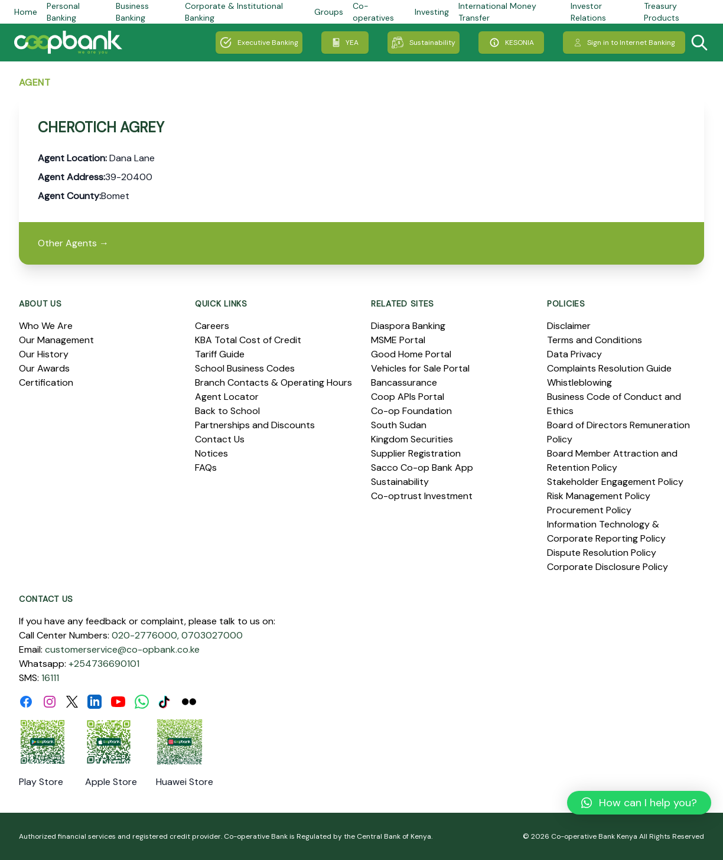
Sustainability (423, 42)
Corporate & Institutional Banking (234, 12)
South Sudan (398, 425)
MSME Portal (398, 340)
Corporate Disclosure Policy (607, 567)
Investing (432, 11)
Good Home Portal (411, 354)
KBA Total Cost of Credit (248, 340)
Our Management (56, 340)
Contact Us (220, 439)
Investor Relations (588, 12)
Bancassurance (404, 382)
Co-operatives (373, 12)
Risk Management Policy (598, 496)
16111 (50, 678)
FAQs (206, 467)
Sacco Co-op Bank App (422, 467)
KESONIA (511, 42)
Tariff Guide (220, 354)
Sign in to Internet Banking (624, 42)
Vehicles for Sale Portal (420, 368)
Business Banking (132, 12)
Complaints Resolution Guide (609, 368)
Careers (212, 326)
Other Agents (73, 243)
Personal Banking (63, 12)
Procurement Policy (589, 510)
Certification (46, 382)
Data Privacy (574, 354)
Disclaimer (569, 326)
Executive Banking (259, 42)
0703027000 (212, 635)
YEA (345, 42)
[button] (639, 803)
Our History (44, 354)
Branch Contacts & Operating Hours (273, 382)
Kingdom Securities (412, 439)
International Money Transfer (497, 12)
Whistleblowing (579, 382)
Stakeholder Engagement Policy (615, 481)
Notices (211, 453)
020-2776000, (145, 635)
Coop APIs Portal (407, 396)
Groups (328, 11)
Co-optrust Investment (422, 496)
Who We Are (46, 326)
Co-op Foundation (411, 411)
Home (25, 11)
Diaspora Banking (408, 326)
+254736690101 (104, 663)
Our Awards (44, 368)
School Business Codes (245, 368)
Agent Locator (227, 396)
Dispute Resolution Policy (601, 552)
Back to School (227, 411)
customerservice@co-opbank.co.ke (122, 649)
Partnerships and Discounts (255, 425)
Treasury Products (661, 12)
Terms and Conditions (594, 340)
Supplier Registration (416, 453)
